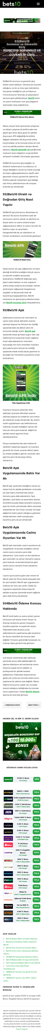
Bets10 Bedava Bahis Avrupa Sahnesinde (22, 959)
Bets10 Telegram (22, 1029)
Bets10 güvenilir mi (20, 150)
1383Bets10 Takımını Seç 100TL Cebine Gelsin (19, 980)
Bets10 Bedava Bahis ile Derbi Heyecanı (21, 938)
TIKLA (36, 792)
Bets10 (31, 98)
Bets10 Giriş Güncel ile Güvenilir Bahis (21, 947)
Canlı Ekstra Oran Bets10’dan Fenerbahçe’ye (16, 968)
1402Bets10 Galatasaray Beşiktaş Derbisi (22, 957)
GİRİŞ (36, 779)
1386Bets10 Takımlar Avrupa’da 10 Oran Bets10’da (20, 974)
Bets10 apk (30, 331)
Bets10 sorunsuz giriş (16, 302)
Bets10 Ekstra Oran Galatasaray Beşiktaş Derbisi (20, 952)
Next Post (33, 705)
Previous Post (13, 705)
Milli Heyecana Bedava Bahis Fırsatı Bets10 (23, 963)
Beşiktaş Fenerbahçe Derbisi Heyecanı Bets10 (20, 943)
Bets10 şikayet (32, 692)
